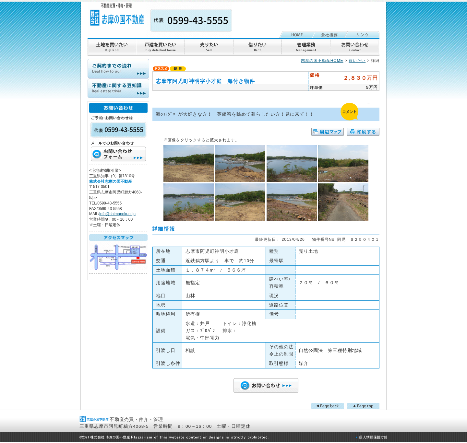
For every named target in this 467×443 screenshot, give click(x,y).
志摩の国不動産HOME (322, 60)
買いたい (357, 60)
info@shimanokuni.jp (117, 214)
